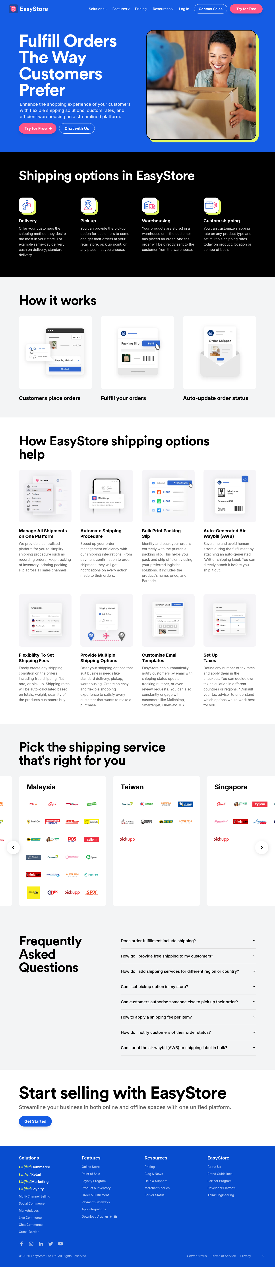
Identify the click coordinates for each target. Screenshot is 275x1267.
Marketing (34, 1181)
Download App (99, 1216)
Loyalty (31, 1189)
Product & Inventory (96, 1188)
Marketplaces (29, 1210)
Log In (184, 9)
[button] (13, 841)
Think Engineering (220, 1195)
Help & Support (156, 1181)
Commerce (34, 1167)
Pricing (141, 9)
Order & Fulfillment (95, 1195)
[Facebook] (21, 1243)
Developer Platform (221, 1188)
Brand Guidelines (219, 1174)
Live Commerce (30, 1217)
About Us (214, 1167)
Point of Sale (91, 1174)
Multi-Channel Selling (34, 1196)
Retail (30, 1174)
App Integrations (94, 1209)
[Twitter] (50, 1243)
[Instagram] (31, 1243)
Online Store (91, 1167)
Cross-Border (29, 1232)
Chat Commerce (31, 1225)
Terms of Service (223, 1256)
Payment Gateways (96, 1202)
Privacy (245, 1256)
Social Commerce (32, 1203)
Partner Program (219, 1181)
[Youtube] (60, 1243)
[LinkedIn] (41, 1243)
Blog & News (154, 1174)
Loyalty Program (94, 1181)
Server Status (155, 1195)
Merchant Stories (157, 1188)
